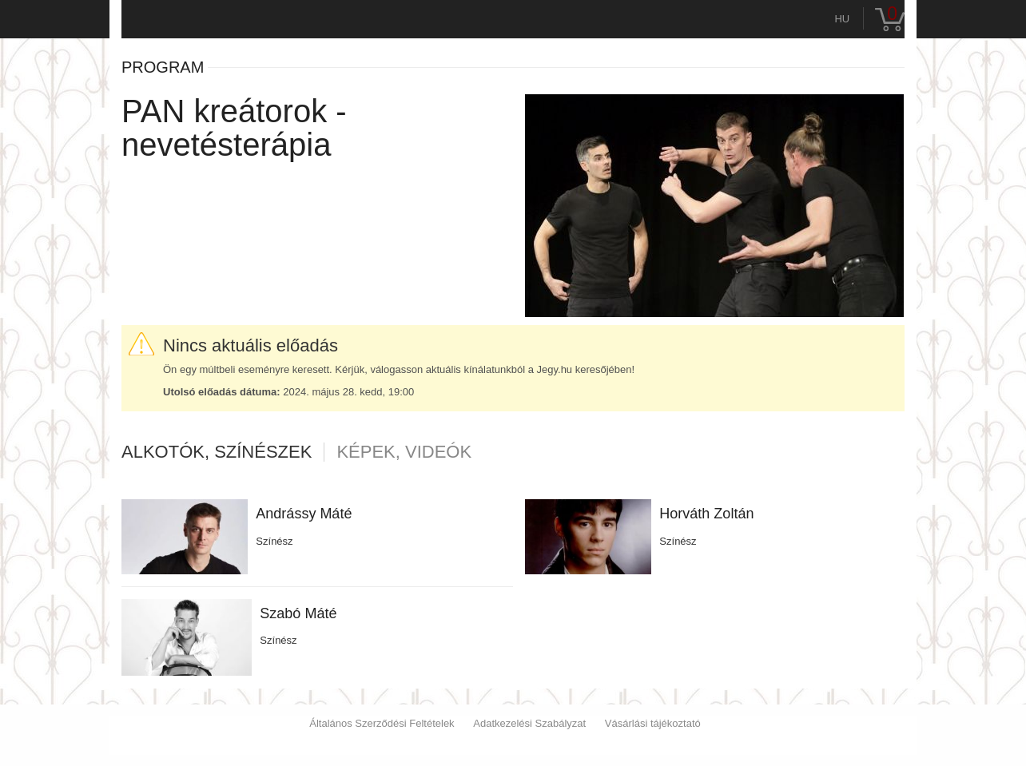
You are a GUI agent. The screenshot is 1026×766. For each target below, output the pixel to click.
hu (841, 19)
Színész (274, 541)
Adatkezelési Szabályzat (529, 723)
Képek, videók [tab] (403, 452)
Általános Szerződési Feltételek (381, 723)
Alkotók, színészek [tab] (216, 452)
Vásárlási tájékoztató (653, 723)
